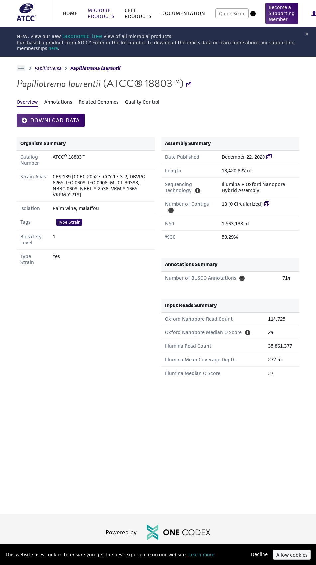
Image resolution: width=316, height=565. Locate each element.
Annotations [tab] (58, 102)
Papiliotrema (48, 68)
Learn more (200, 554)
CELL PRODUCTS (138, 13)
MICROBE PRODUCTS (101, 13)
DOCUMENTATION (183, 13)
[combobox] (232, 13)
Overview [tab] (27, 102)
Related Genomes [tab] (98, 102)
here (53, 48)
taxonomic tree (82, 36)
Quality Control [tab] (142, 102)
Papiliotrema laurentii (95, 68)
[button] (281, 13)
